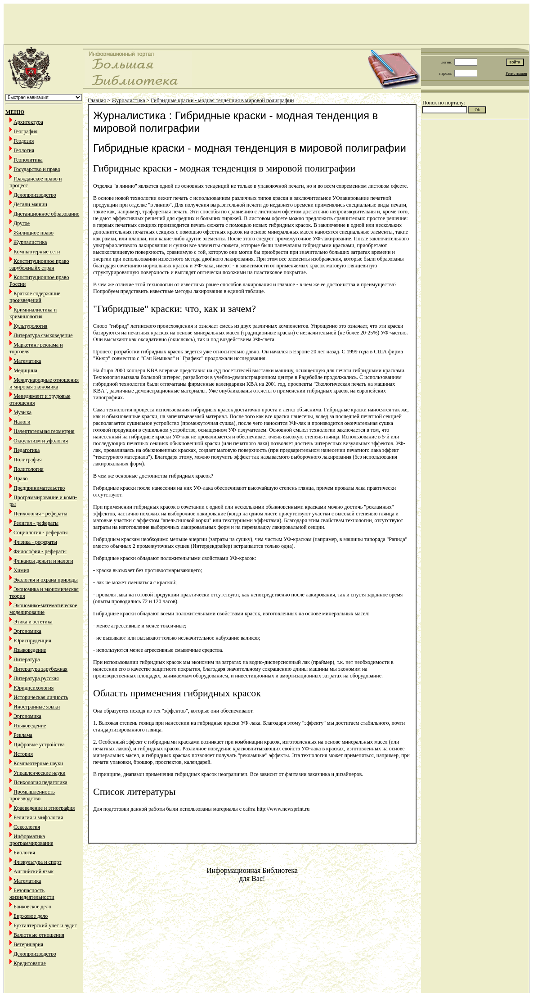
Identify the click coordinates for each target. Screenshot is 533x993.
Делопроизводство (34, 195)
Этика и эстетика (33, 621)
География (25, 131)
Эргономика (27, 631)
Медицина (25, 370)
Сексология (26, 827)
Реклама (22, 735)
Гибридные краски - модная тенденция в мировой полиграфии (222, 100)
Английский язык (33, 871)
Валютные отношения (38, 935)
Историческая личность (40, 697)
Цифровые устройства (38, 744)
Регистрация (516, 73)
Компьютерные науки (38, 763)
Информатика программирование (31, 839)
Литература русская (36, 678)
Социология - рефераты (40, 532)
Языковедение (29, 650)
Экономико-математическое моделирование (43, 608)
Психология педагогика (40, 782)
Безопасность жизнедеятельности (31, 893)
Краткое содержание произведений (34, 296)
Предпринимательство (39, 488)
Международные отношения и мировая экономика (44, 383)
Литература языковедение (42, 335)
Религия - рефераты (35, 523)
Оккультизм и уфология (40, 441)
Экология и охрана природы (45, 580)
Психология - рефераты (40, 513)
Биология (24, 852)
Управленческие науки (39, 773)
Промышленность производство (32, 795)
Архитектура (28, 122)
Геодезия (23, 141)
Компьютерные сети (36, 251)
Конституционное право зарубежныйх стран (39, 264)
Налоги (21, 422)
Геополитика (28, 160)
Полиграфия (27, 459)
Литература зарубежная (40, 669)
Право (20, 478)
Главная (97, 100)
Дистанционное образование (46, 214)
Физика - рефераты (35, 542)
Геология (23, 150)
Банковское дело (32, 906)
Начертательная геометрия (44, 431)
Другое (21, 223)
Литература (26, 659)
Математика (27, 361)
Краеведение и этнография (44, 808)
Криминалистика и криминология (33, 313)
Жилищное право (33, 233)
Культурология (30, 326)
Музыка (22, 412)
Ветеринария (28, 944)
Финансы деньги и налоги (43, 561)
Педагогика (26, 450)
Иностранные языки (36, 707)
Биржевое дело (30, 916)
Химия (21, 570)
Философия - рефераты (40, 551)
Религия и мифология (38, 817)
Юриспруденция (32, 640)
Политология (28, 469)
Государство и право (36, 169)
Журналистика (30, 242)
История (23, 754)
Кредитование (29, 963)
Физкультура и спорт (37, 862)
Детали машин (30, 204)
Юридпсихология (33, 688)
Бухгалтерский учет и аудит (45, 925)
